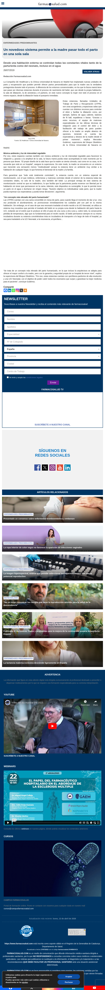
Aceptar (68, 976)
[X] (21, 290)
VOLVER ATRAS (92, 71)
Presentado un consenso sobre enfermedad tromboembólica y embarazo (39, 518)
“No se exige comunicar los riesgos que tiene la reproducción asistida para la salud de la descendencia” (46, 603)
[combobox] (52, 334)
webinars (25, 829)
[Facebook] (5, 290)
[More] (25, 290)
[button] (2, 3)
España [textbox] (10, 349)
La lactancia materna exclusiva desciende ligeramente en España (35, 663)
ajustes (25, 982)
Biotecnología (11, 598)
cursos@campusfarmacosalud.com (19, 908)
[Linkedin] (9, 290)
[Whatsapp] (13, 290)
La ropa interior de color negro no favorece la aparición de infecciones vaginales (42, 547)
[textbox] (52, 334)
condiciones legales (34, 377)
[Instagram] (17, 290)
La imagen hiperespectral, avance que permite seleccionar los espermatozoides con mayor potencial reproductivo (47, 574)
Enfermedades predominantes (18, 514)
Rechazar (68, 982)
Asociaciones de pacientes (16, 627)
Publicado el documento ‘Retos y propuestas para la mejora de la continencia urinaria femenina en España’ (51, 632)
